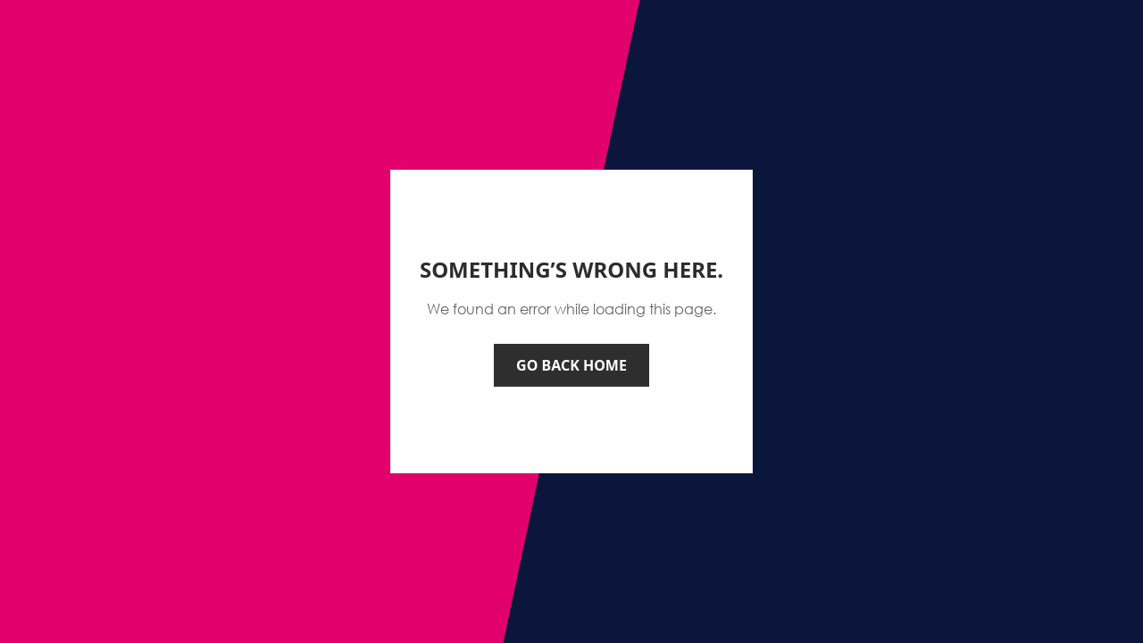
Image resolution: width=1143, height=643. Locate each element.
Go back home (571, 365)
